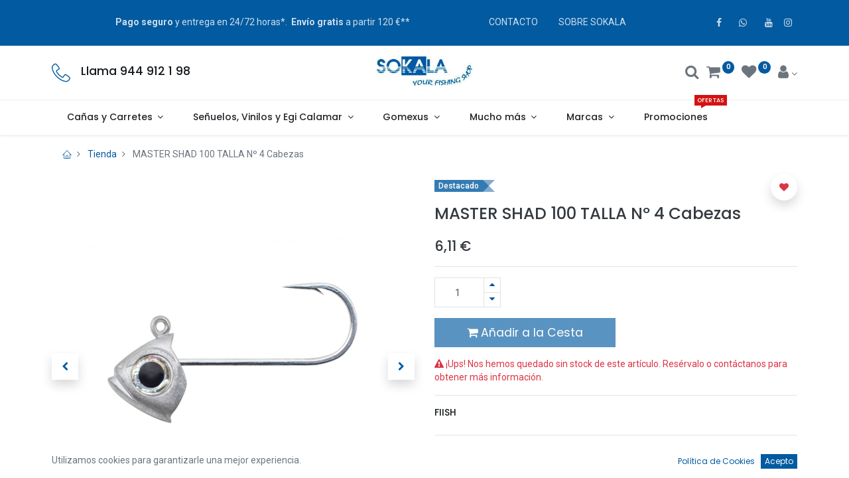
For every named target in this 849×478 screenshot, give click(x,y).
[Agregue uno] (492, 285)
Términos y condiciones (491, 452)
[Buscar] (692, 73)
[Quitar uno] (492, 300)
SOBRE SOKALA (592, 22)
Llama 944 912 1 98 (135, 71)
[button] (65, 366)
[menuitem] (675, 117)
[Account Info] (787, 73)
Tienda (102, 154)
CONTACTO (513, 22)
